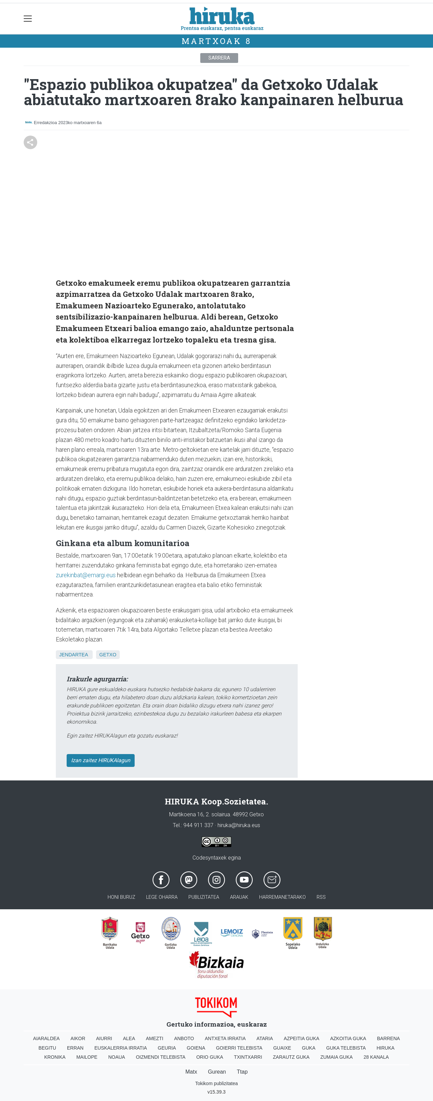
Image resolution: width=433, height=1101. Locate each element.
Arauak (239, 897)
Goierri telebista (239, 1048)
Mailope (86, 1057)
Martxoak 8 (217, 41)
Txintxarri (248, 1057)
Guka (309, 1048)
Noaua (116, 1057)
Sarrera (219, 58)
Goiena (196, 1048)
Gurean (217, 1072)
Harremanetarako (282, 897)
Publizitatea (203, 897)
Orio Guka (209, 1057)
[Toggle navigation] (28, 19)
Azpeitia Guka (301, 1038)
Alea (129, 1038)
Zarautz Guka (291, 1057)
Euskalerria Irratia (120, 1048)
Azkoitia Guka (348, 1038)
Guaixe (282, 1048)
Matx (191, 1072)
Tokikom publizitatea (216, 1083)
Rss (321, 897)
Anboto (184, 1038)
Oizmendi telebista (161, 1057)
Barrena (388, 1038)
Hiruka (385, 1048)
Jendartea (73, 654)
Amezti (154, 1038)
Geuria (167, 1048)
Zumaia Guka (336, 1057)
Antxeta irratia (225, 1038)
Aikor (77, 1038)
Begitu (47, 1048)
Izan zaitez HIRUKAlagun (100, 760)
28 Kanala (376, 1057)
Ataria (264, 1038)
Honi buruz (121, 897)
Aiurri (104, 1038)
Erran (75, 1048)
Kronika (55, 1057)
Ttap (242, 1072)
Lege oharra (162, 897)
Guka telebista (346, 1048)
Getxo (107, 654)
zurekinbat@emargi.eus (86, 575)
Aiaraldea (46, 1038)
